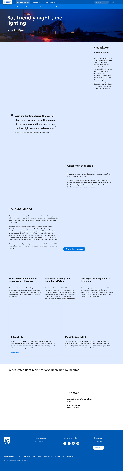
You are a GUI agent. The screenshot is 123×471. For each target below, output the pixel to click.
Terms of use (70, 457)
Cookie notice (37, 457)
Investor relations (9, 457)
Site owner (27, 457)
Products (20, 7)
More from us (50, 2)
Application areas (31, 7)
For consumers (37, 2)
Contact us (98, 447)
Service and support (46, 7)
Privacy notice (48, 457)
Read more (15, 352)
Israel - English (97, 441)
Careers (19, 457)
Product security (59, 457)
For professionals (23, 2)
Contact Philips (39, 441)
